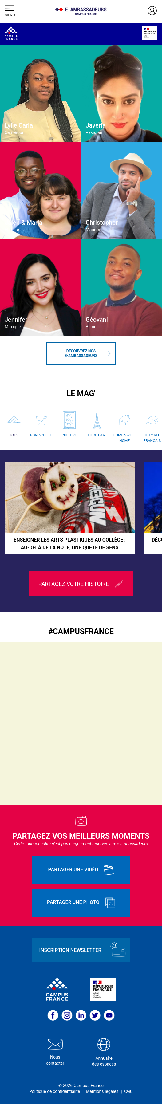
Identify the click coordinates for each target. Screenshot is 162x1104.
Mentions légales (102, 1091)
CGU (128, 1091)
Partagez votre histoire (81, 584)
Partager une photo (81, 902)
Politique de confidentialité (54, 1091)
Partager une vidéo (81, 870)
